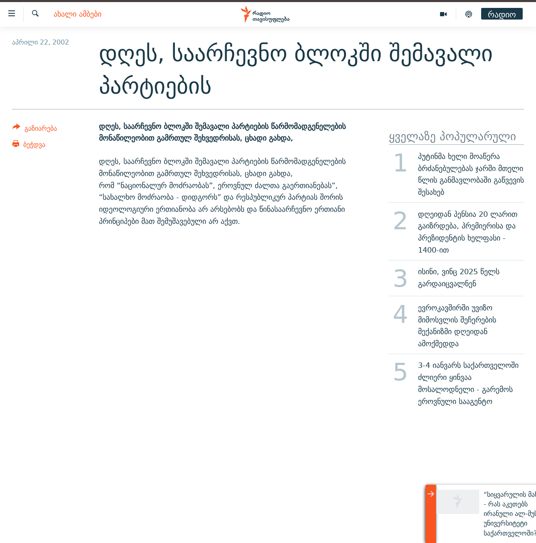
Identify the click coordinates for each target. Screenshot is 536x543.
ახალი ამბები (77, 14)
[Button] (34, 130)
